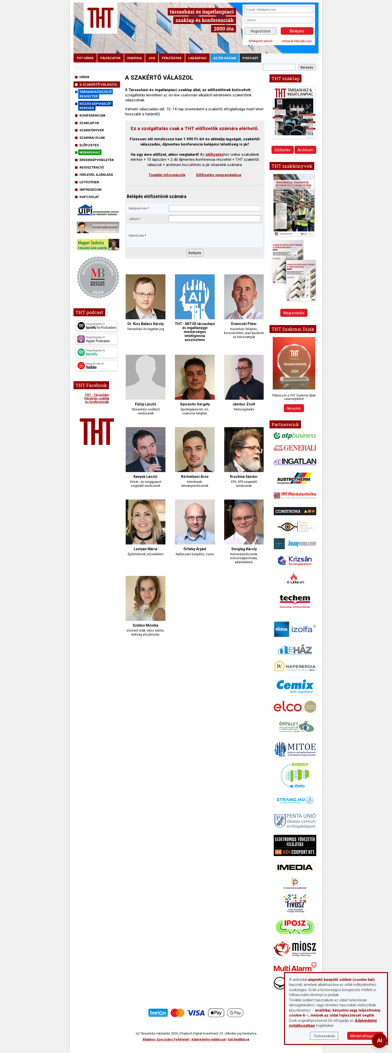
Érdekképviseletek (97, 160)
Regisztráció (260, 31)
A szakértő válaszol (99, 84)
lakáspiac (197, 58)
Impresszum (91, 189)
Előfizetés (89, 145)
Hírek (85, 77)
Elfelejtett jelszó (260, 41)
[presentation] (207, 235)
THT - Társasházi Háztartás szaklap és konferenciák (96, 398)
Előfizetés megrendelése (218, 175)
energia (134, 58)
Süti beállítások (239, 1039)
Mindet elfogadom (365, 1036)
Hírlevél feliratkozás (297, 41)
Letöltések (89, 182)
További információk (166, 175)
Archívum (305, 150)
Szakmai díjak (92, 138)
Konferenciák (93, 115)
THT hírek (85, 58)
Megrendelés (294, 313)
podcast (250, 58)
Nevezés (294, 408)
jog (151, 58)
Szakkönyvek (92, 130)
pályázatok (110, 58)
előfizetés (215, 154)
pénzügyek (172, 58)
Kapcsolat (89, 197)
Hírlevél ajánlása (96, 174)
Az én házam (224, 58)
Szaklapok (89, 123)
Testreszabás (324, 1036)
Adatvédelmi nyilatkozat (208, 1039)
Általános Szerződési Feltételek (165, 1039)
